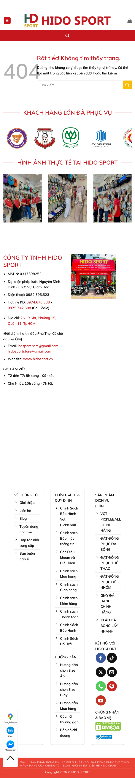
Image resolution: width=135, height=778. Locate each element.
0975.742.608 (19, 308)
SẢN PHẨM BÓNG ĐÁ (44, 762)
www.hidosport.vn (38, 359)
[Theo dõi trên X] (101, 672)
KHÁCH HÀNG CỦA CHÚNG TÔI (39, 765)
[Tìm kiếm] (67, 35)
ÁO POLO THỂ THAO (75, 762)
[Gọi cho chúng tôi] (101, 686)
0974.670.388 (38, 302)
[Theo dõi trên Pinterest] (112, 686)
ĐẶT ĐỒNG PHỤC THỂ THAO (110, 762)
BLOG (66, 765)
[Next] (125, 139)
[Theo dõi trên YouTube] (101, 700)
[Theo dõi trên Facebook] (101, 658)
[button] (7, 20)
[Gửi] (127, 85)
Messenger (10, 745)
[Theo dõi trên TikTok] (112, 658)
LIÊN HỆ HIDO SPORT (103, 765)
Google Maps (10, 718)
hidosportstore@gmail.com (29, 351)
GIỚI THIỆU (79, 765)
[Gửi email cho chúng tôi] (112, 672)
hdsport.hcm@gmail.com (38, 346)
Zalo (10, 732)
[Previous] (10, 139)
